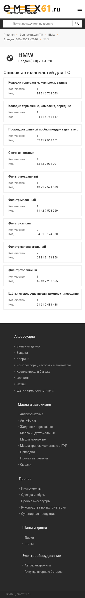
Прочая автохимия (34, 458)
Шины (29, 544)
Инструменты (31, 488)
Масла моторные (33, 439)
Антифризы (28, 420)
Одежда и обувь (33, 495)
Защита (22, 352)
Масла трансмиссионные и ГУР (43, 445)
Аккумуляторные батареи (44, 571)
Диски (29, 537)
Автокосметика (31, 414)
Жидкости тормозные (36, 427)
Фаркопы (23, 378)
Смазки (25, 464)
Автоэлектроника (38, 565)
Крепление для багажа (33, 371)
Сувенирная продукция (38, 514)
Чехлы (21, 384)
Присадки (27, 452)
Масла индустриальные (38, 433)
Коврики (23, 359)
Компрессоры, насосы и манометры (44, 365)
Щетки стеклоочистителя (35, 390)
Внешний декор (28, 346)
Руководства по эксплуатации (43, 507)
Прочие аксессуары (36, 501)
